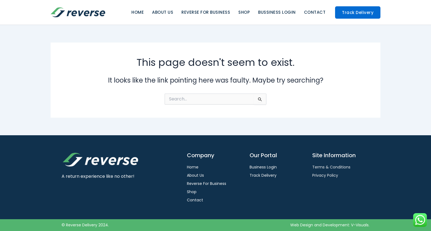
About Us (162, 12)
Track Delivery (263, 175)
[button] (357, 12)
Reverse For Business (205, 12)
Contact (315, 12)
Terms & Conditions (331, 167)
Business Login (263, 167)
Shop (244, 12)
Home (137, 12)
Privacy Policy (325, 175)
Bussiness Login (277, 12)
